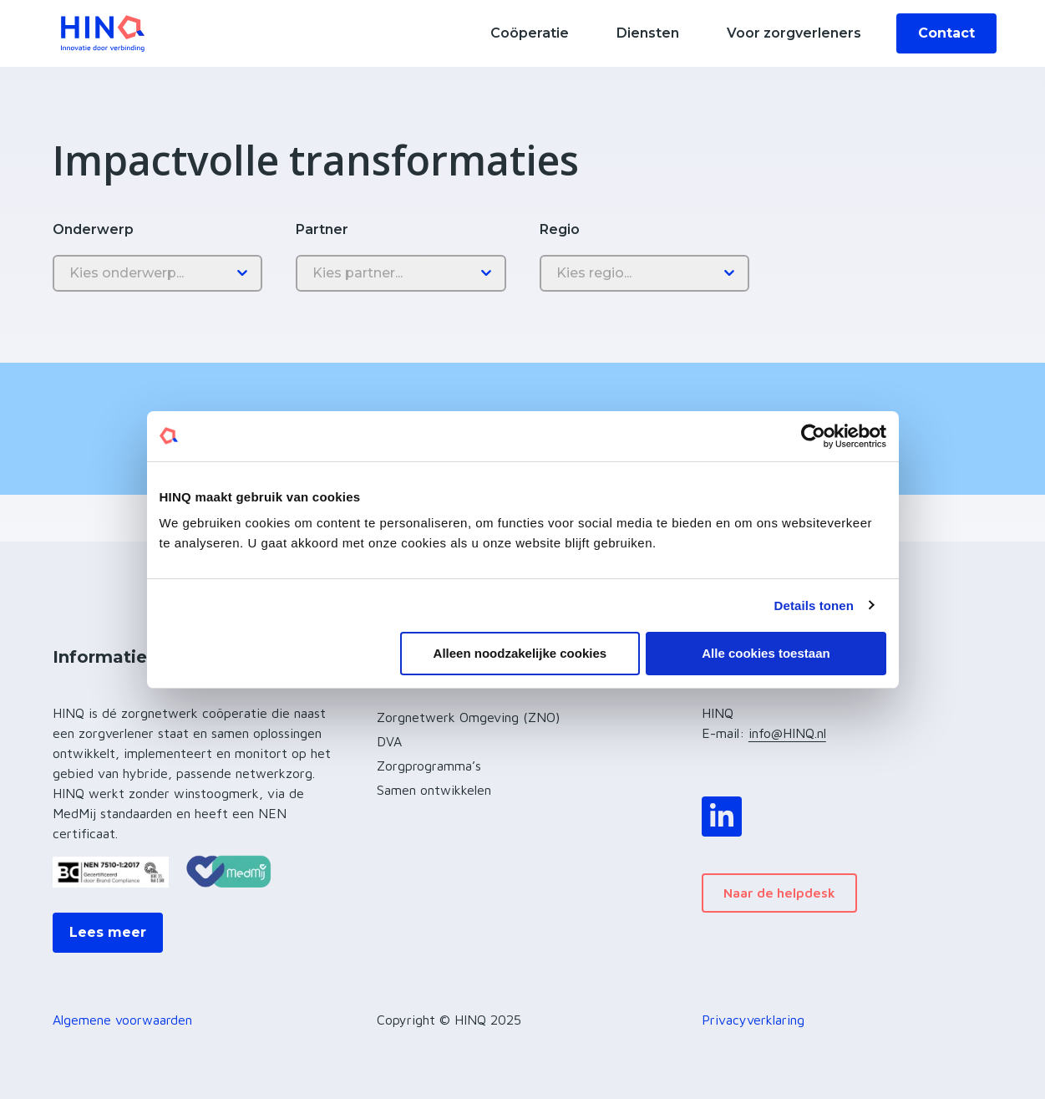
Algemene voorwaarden (122, 1019)
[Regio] (644, 273)
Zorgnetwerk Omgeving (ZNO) (468, 717)
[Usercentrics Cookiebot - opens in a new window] (813, 435)
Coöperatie (529, 33)
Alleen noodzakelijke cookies (520, 653)
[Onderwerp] (157, 273)
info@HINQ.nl (787, 732)
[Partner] (400, 273)
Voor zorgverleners (794, 33)
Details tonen (814, 605)
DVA (389, 741)
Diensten (647, 33)
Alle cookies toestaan (765, 653)
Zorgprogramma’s (429, 765)
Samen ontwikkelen (434, 789)
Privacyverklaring (753, 1019)
